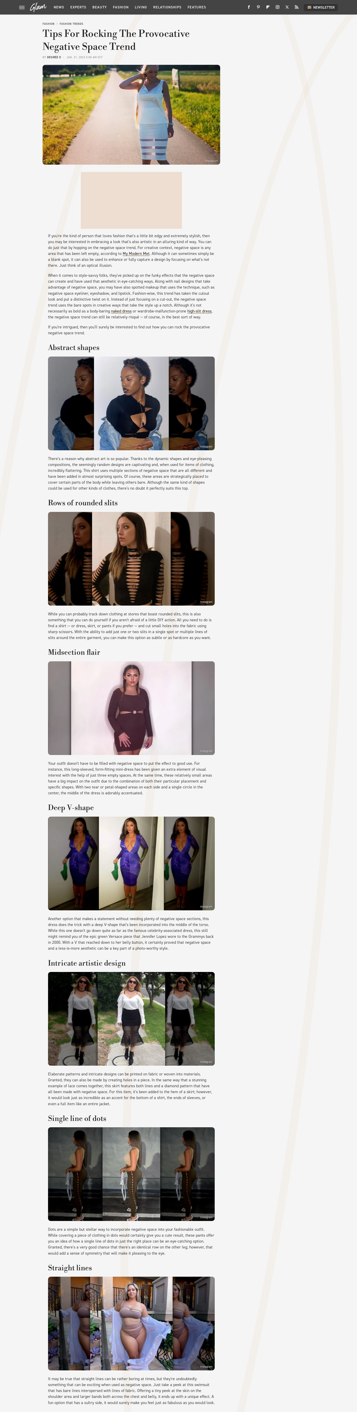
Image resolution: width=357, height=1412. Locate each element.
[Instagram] (277, 8)
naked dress (121, 311)
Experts (78, 7)
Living (141, 7)
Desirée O (54, 57)
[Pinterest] (258, 8)
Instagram (212, 161)
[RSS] (296, 8)
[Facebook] (248, 8)
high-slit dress (199, 311)
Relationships (167, 7)
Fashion (121, 7)
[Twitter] (287, 8)
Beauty (99, 7)
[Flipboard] (267, 8)
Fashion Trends (71, 24)
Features (197, 7)
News (59, 7)
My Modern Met (136, 253)
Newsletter (321, 7)
